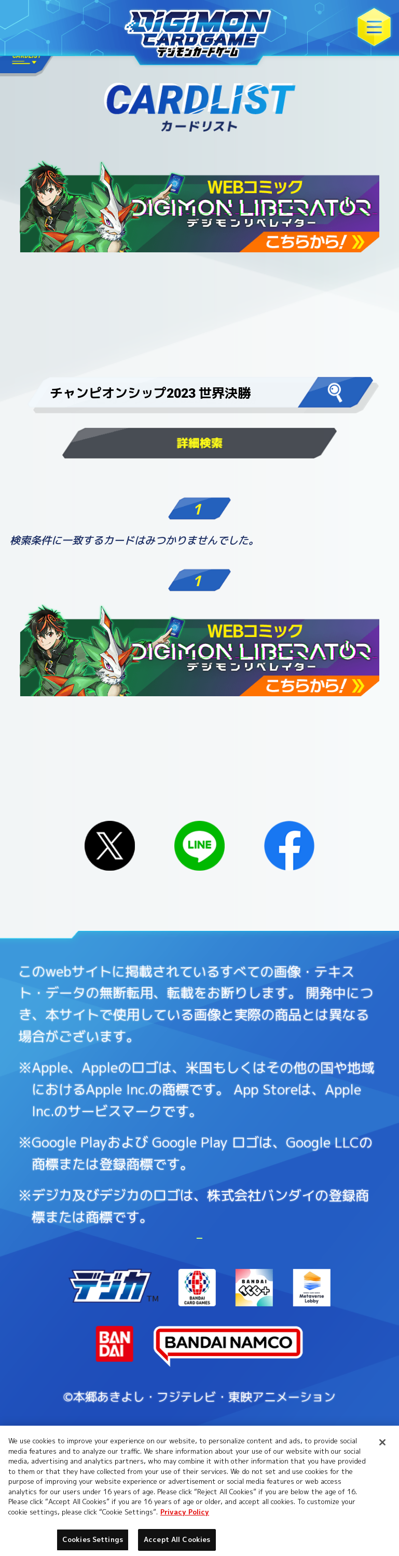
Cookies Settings (292, 1282)
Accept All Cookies (177, 1539)
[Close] (382, 1442)
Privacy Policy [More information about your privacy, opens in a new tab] (184, 1512)
